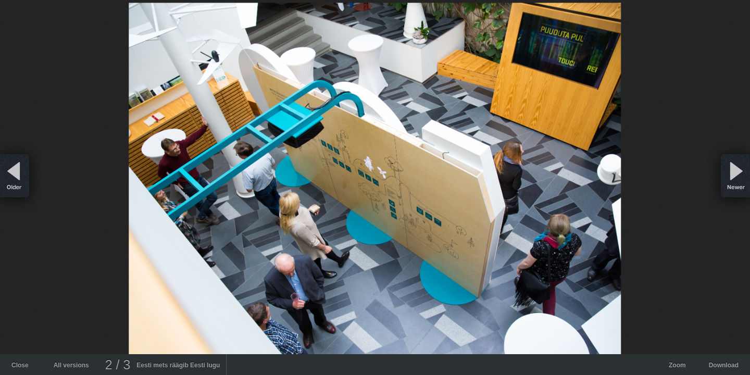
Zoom (677, 365)
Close (20, 365)
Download (724, 365)
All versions (71, 365)
